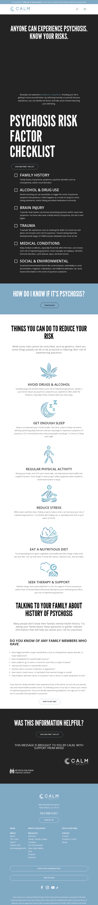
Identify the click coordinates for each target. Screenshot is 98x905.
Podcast (31, 854)
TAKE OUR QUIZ (49, 878)
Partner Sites (15, 845)
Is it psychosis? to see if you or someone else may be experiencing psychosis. (49, 2)
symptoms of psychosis (51, 95)
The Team (14, 839)
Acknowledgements (18, 848)
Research (32, 857)
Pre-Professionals (35, 845)
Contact (65, 836)
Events (12, 842)
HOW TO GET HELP (49, 702)
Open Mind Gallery (35, 848)
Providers (32, 842)
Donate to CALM (69, 839)
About (12, 836)
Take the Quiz (49, 305)
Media (64, 842)
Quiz (30, 851)
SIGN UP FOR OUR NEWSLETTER (49, 869)
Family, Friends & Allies (37, 839)
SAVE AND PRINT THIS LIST (24, 167)
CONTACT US (49, 820)
